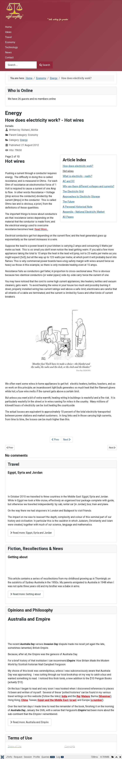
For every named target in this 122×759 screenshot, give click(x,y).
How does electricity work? (78, 165)
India (64, 696)
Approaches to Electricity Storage (81, 196)
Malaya (85, 696)
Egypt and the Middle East (53, 700)
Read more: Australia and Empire (29, 722)
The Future (69, 201)
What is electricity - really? (77, 176)
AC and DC (69, 181)
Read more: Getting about (25, 594)
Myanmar (104, 696)
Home (8, 26)
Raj (78, 696)
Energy (24, 140)
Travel (8, 37)
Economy (10, 42)
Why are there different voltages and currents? (88, 186)
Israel (72, 700)
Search (44, 64)
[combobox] (21, 65)
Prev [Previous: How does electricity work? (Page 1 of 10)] (55, 439)
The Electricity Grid (73, 191)
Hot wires (68, 171)
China (24, 700)
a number (96, 700)
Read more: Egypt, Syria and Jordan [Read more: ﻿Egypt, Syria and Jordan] (31, 532)
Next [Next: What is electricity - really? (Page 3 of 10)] (67, 439)
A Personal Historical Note (77, 206)
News (8, 52)
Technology (11, 47)
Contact (9, 57)
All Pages (68, 216)
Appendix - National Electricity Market (84, 211)
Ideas (8, 32)
